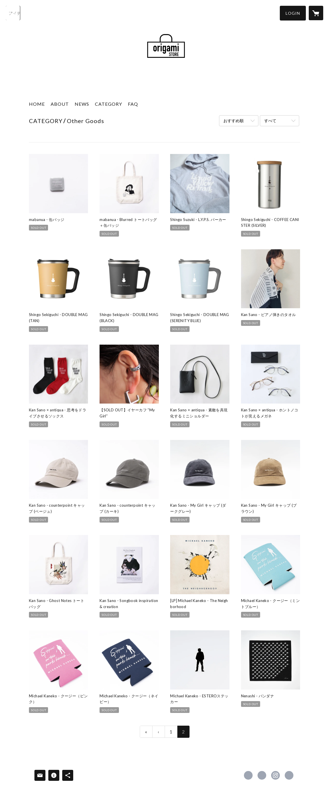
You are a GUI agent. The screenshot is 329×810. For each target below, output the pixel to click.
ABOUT (60, 104)
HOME (37, 104)
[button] (293, 13)
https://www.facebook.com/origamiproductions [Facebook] (248, 775)
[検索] (13, 13)
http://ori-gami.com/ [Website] (289, 775)
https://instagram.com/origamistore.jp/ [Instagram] (275, 775)
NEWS (82, 104)
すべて (270, 120)
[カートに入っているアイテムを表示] (316, 13)
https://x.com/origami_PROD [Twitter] (262, 775)
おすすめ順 (233, 120)
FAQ (133, 104)
